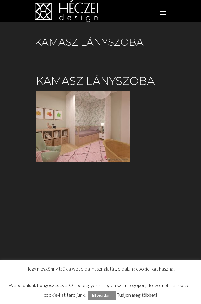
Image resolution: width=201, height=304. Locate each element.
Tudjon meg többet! (137, 295)
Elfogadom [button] (102, 295)
